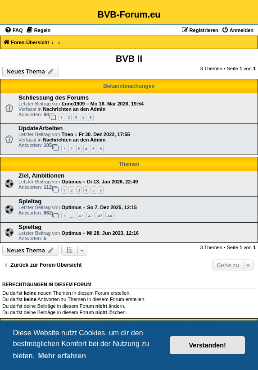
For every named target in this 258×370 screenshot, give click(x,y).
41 (80, 216)
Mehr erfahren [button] (62, 356)
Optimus (71, 181)
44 (109, 216)
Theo (67, 134)
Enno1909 (73, 103)
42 (90, 216)
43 (100, 216)
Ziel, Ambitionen (41, 175)
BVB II (129, 59)
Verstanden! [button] (207, 345)
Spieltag (29, 201)
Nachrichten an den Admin (74, 109)
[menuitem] (14, 30)
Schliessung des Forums (53, 97)
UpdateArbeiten (40, 128)
